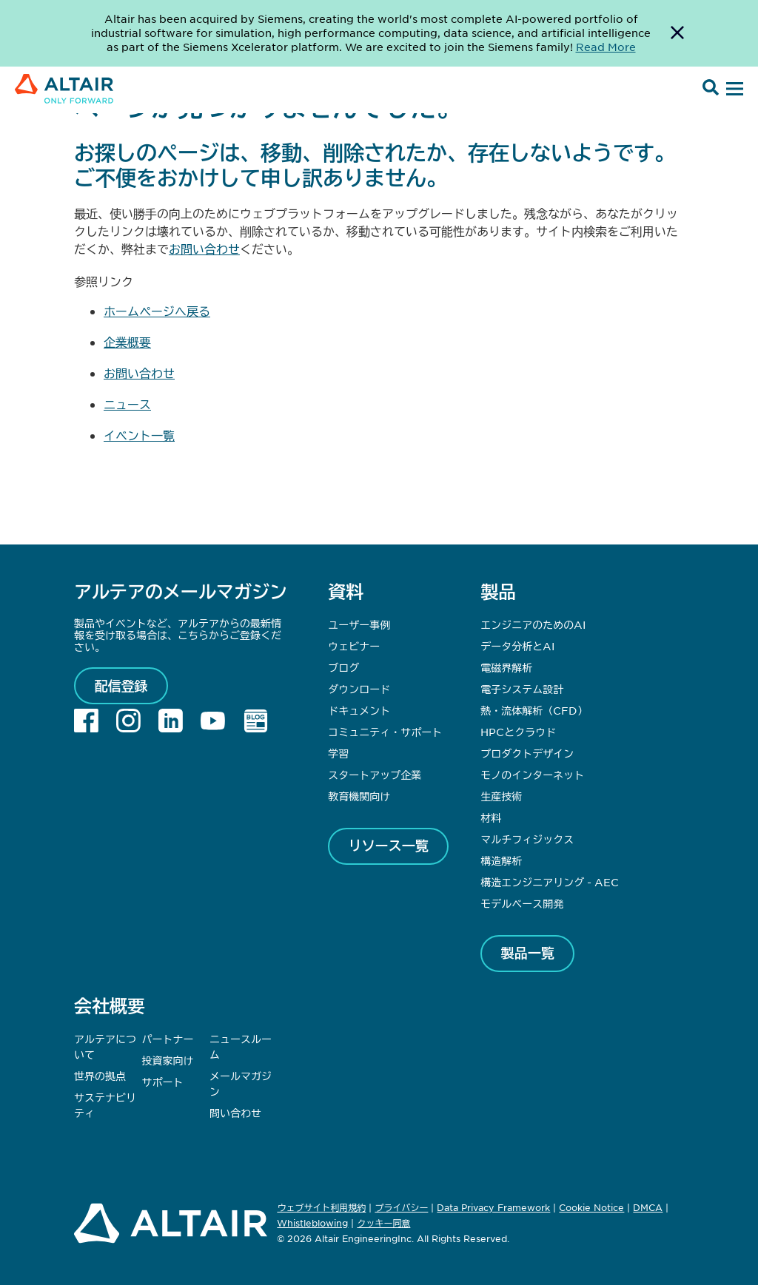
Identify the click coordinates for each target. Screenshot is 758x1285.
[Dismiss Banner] (677, 33)
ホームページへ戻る (157, 310)
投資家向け (168, 1060)
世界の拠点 (100, 1075)
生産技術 (501, 796)
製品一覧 (527, 953)
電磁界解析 (506, 667)
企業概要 (127, 341)
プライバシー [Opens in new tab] (401, 1207)
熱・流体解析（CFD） (534, 710)
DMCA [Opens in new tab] (648, 1207)
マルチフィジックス (527, 839)
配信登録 (121, 686)
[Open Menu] (732, 89)
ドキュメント (359, 710)
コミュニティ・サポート (385, 731)
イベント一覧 (139, 435)
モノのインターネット (532, 774)
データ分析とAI (517, 645)
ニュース (127, 404)
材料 (490, 817)
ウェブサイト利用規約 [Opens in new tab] (321, 1207)
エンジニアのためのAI (533, 624)
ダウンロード (359, 688)
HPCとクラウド (518, 731)
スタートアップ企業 (374, 774)
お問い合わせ (204, 248)
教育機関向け (359, 796)
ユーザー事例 (359, 624)
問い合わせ (236, 1112)
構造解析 (501, 860)
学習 (338, 753)
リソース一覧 (389, 845)
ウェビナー (354, 645)
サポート (163, 1081)
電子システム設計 (521, 688)
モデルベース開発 (521, 903)
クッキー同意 (383, 1223)
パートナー (168, 1038)
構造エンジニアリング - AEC (549, 881)
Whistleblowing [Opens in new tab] (312, 1223)
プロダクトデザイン (527, 753)
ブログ (343, 667)
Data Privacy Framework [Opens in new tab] (493, 1207)
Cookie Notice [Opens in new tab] (591, 1207)
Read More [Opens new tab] (606, 46)
